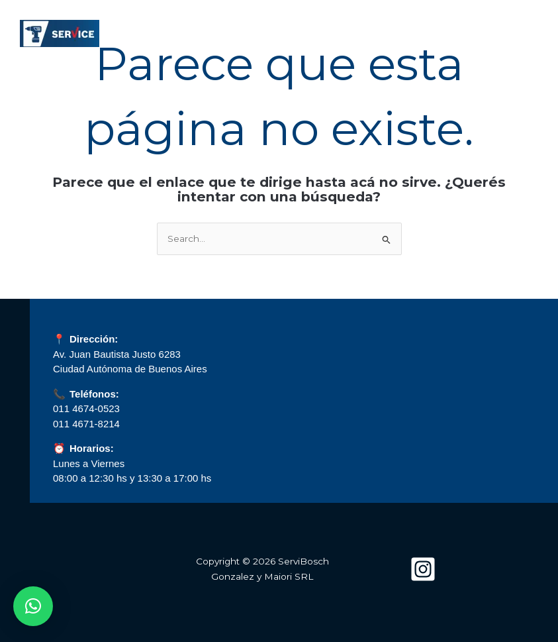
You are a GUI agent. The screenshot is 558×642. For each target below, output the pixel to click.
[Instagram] (423, 569)
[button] (33, 606)
